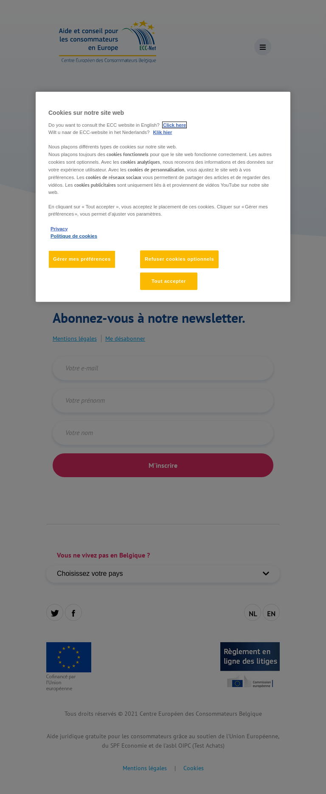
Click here (174, 124)
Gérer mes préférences (82, 258)
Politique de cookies (74, 235)
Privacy (59, 228)
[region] (163, 197)
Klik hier (162, 131)
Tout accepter (169, 280)
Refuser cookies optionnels (179, 258)
